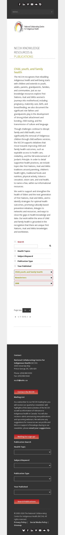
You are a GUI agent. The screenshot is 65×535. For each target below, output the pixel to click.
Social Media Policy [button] (38, 522)
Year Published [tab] (24, 266)
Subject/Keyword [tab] (25, 256)
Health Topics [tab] (24, 251)
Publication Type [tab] (25, 261)
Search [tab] (21, 242)
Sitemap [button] (18, 525)
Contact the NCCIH (26, 392)
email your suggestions (39, 428)
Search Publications (27, 501)
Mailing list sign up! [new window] (26, 436)
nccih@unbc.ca (21, 380)
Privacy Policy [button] (20, 522)
